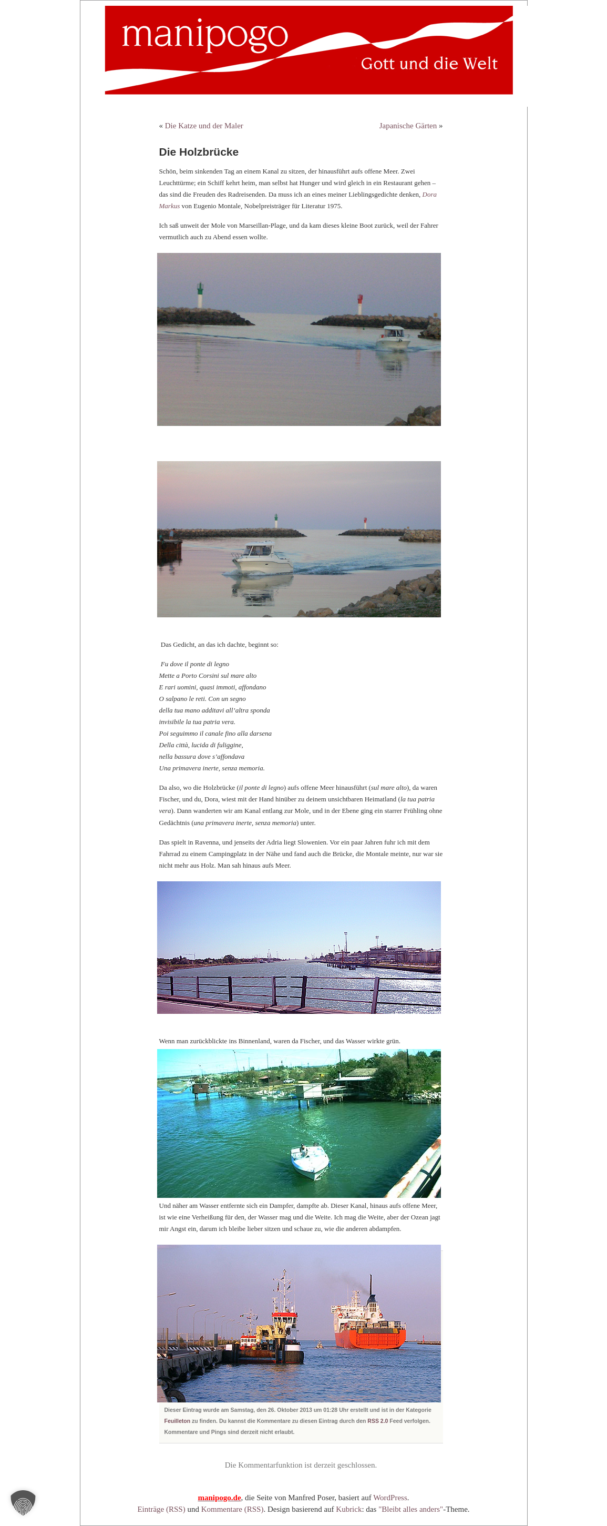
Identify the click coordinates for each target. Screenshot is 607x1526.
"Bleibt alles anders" (410, 1509)
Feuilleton (177, 1421)
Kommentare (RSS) (232, 1509)
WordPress (390, 1497)
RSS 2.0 (377, 1421)
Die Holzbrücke (199, 152)
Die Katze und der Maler (204, 125)
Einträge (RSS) (161, 1509)
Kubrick (349, 1509)
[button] (23, 1503)
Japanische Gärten (408, 125)
